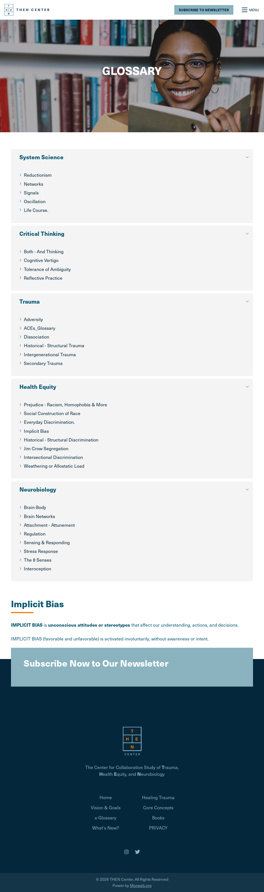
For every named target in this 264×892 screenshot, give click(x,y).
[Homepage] (132, 740)
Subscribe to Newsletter (204, 9)
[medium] (126, 851)
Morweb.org (141, 885)
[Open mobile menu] (251, 10)
